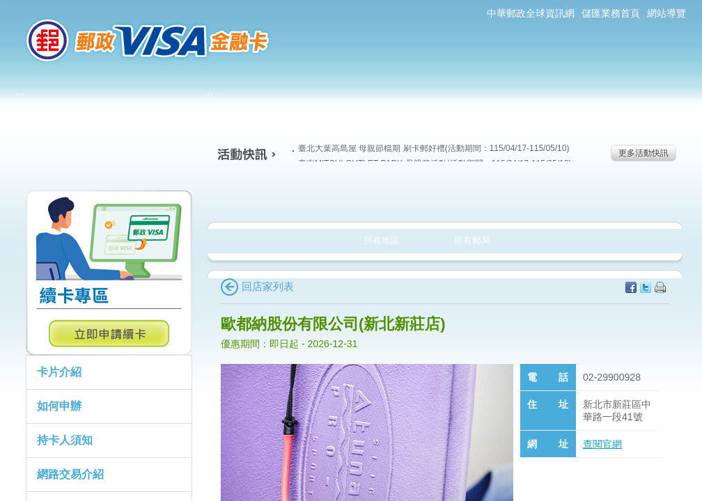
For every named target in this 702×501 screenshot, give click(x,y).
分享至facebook (631, 287)
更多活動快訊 (643, 153)
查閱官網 (602, 444)
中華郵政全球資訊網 (531, 13)
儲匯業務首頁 (611, 13)
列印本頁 (660, 287)
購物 (442, 198)
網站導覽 (666, 13)
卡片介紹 (59, 372)
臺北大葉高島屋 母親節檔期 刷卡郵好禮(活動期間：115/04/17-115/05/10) (430, 148)
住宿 (625, 198)
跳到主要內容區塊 (7, 7)
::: (6, 6)
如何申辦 (59, 406)
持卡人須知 (65, 440)
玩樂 (533, 198)
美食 (260, 198)
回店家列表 (257, 286)
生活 (351, 198)
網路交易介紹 (70, 474)
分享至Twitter (645, 287)
